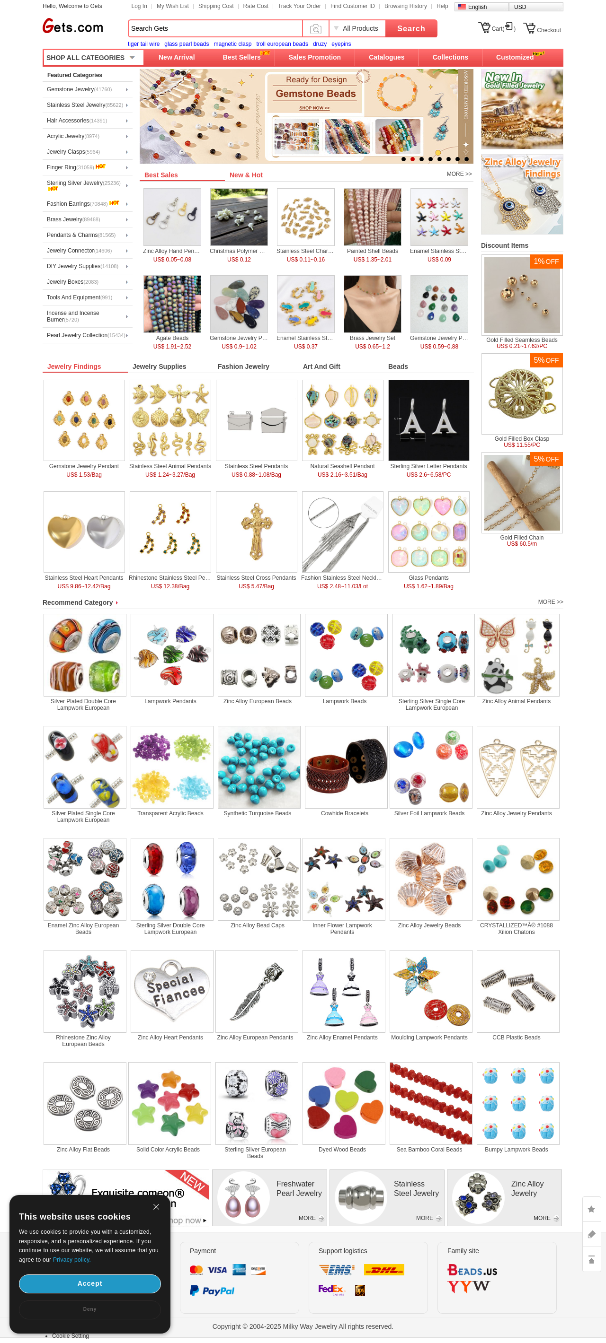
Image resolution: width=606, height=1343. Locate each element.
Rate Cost (255, 6)
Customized (515, 57)
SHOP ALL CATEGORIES (85, 57)
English (477, 7)
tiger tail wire (144, 44)
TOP (592, 1259)
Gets (73, 25)
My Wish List (173, 6)
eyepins (341, 44)
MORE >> (459, 174)
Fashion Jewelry (243, 366)
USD (520, 7)
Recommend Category (78, 602)
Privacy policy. (72, 1259)
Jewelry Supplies (160, 366)
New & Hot (246, 175)
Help (442, 6)
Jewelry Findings (74, 366)
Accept (90, 1283)
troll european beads (282, 44)
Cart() (504, 29)
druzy (320, 44)
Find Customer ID (352, 6)
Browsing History (405, 6)
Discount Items (504, 245)
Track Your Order (299, 6)
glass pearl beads (186, 44)
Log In (139, 6)
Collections (450, 57)
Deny (90, 1309)
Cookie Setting (70, 1336)
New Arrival (177, 57)
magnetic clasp (232, 44)
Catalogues (386, 57)
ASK (592, 1234)
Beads (398, 366)
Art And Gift (321, 366)
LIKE (592, 1209)
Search (411, 29)
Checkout (549, 30)
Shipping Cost (216, 6)
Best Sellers (242, 57)
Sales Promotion (315, 57)
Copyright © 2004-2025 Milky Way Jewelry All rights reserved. (303, 1326)
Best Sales (161, 175)
